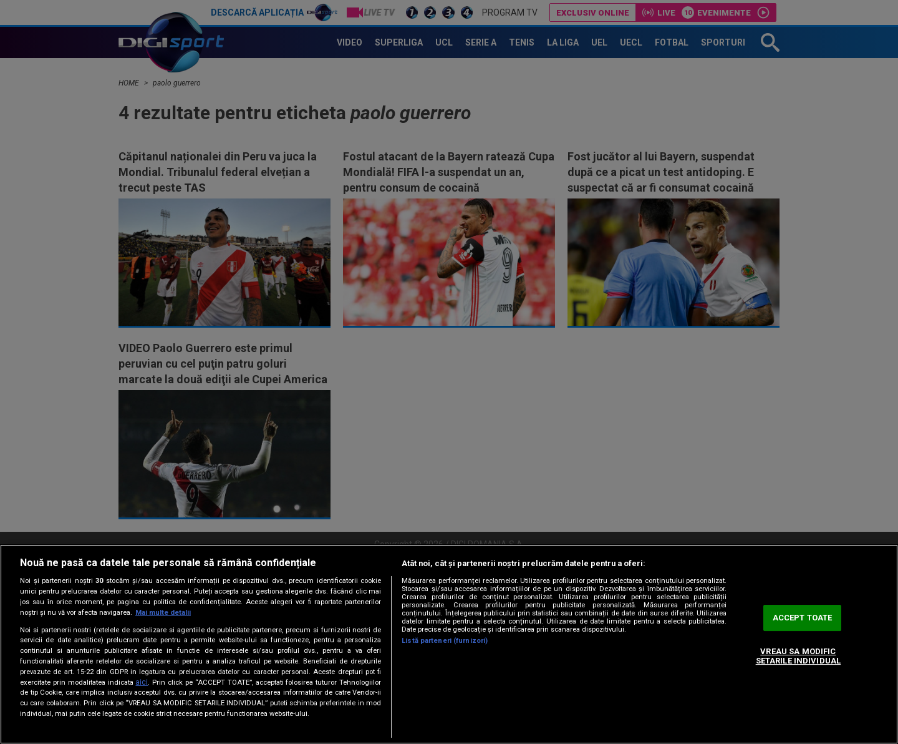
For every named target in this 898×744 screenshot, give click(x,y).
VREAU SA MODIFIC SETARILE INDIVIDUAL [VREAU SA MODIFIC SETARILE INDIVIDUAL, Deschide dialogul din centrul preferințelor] (798, 656)
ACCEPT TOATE (803, 617)
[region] (449, 644)
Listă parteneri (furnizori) (445, 641)
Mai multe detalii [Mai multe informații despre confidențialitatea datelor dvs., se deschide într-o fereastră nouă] (163, 613)
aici (141, 682)
